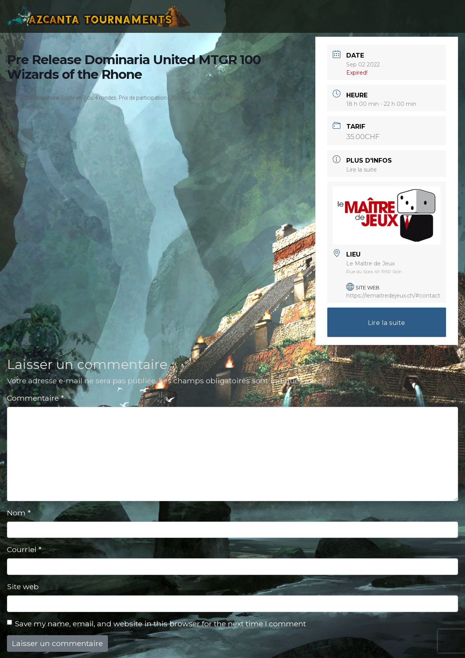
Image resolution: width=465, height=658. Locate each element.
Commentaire (35, 398)
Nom (19, 512)
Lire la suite (361, 169)
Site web (23, 586)
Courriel (24, 549)
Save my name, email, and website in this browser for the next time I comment (160, 623)
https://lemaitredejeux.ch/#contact (393, 295)
